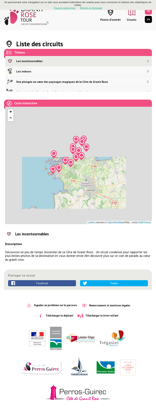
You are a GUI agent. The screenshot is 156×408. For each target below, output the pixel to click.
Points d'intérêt (110, 20)
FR (148, 11)
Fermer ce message (91, 7)
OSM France (144, 222)
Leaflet (91, 222)
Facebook (42, 283)
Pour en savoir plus (64, 7)
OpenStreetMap (116, 222)
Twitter (114, 283)
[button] (86, 148)
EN (148, 19)
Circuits (131, 20)
